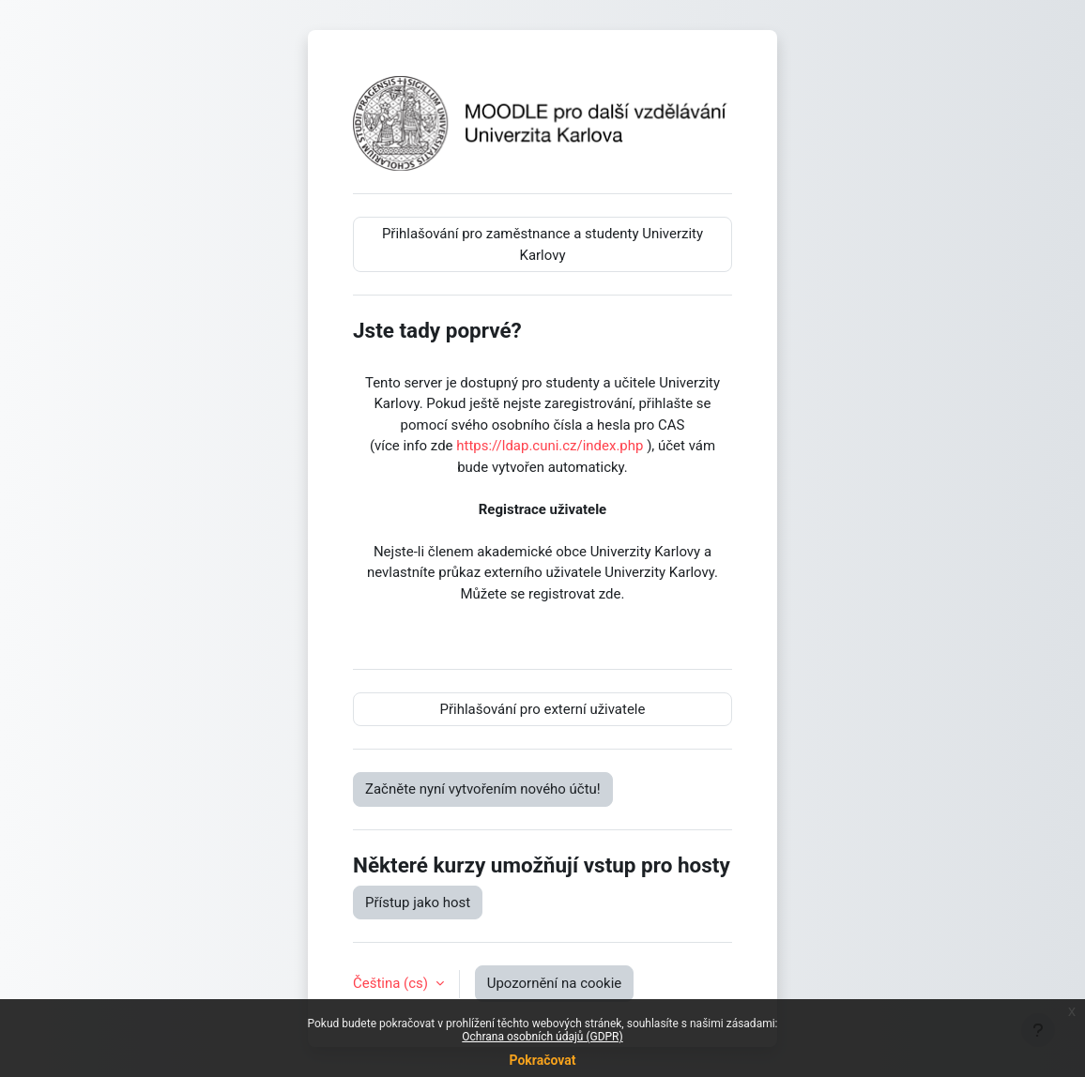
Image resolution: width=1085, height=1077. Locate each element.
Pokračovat (542, 1060)
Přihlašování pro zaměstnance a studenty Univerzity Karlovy (542, 244)
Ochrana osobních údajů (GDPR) (542, 1036)
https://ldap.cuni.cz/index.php (549, 445)
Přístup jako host (417, 902)
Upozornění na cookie (554, 983)
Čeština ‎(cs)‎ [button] (392, 983)
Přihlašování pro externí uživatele (543, 709)
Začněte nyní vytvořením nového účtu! (483, 789)
